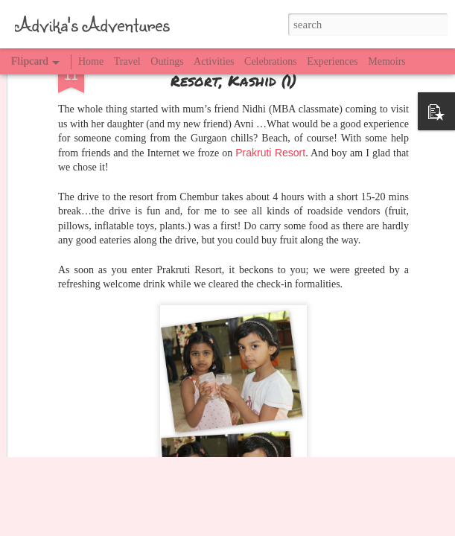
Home (91, 61)
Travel (127, 61)
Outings (166, 61)
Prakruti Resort (270, 80)
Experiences (332, 61)
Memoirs (387, 61)
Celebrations (270, 61)
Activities (214, 61)
